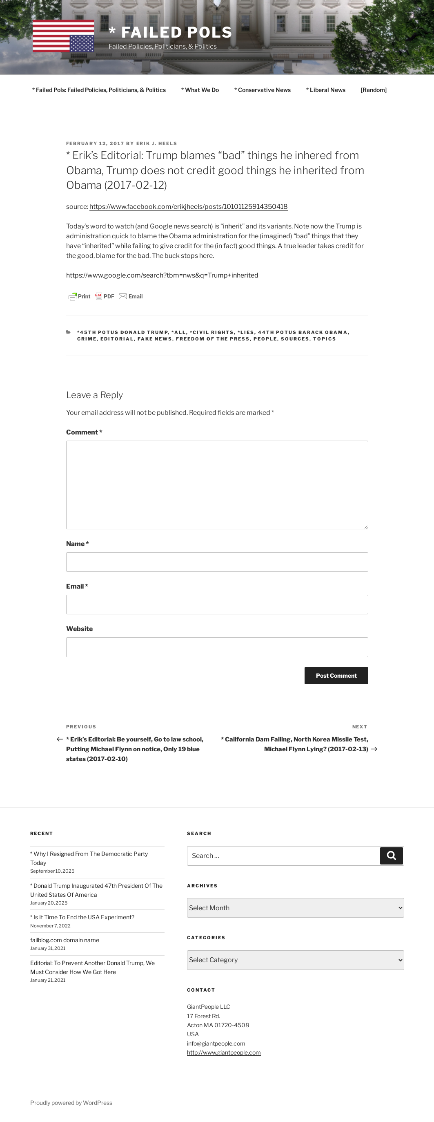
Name (77, 544)
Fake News (155, 339)
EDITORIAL (117, 339)
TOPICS (324, 339)
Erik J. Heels (157, 143)
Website (79, 629)
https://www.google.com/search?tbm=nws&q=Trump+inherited (162, 275)
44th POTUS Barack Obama (303, 332)
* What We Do (200, 89)
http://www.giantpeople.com (224, 1052)
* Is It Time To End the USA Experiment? (82, 917)
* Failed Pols (171, 32)
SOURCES (295, 339)
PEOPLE (265, 339)
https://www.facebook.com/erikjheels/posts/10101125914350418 (188, 207)
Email (77, 586)
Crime (87, 339)
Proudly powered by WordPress (71, 1102)
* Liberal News (325, 89)
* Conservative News (262, 89)
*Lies (246, 332)
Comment (84, 432)
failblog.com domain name (64, 939)
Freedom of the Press (213, 339)
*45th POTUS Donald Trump (122, 332)
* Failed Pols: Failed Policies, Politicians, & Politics (99, 89)
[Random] (374, 89)
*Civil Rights (212, 332)
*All (178, 332)
